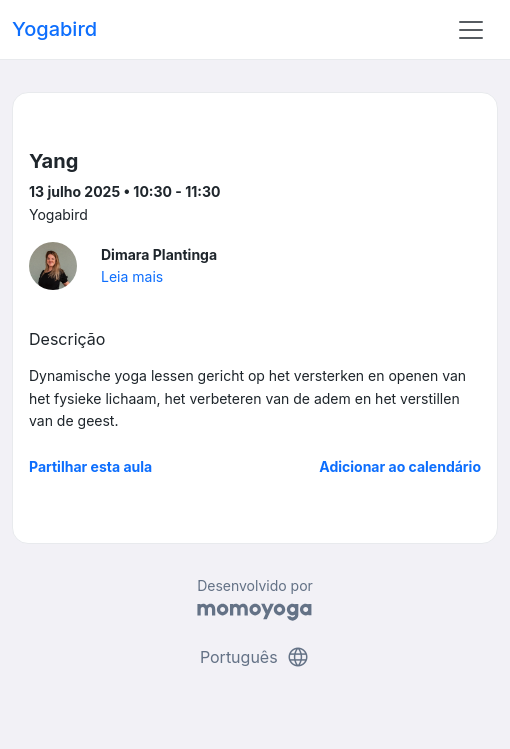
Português (255, 657)
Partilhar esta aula (90, 466)
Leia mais (132, 276)
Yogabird (54, 29)
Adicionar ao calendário (400, 466)
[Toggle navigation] (471, 30)
